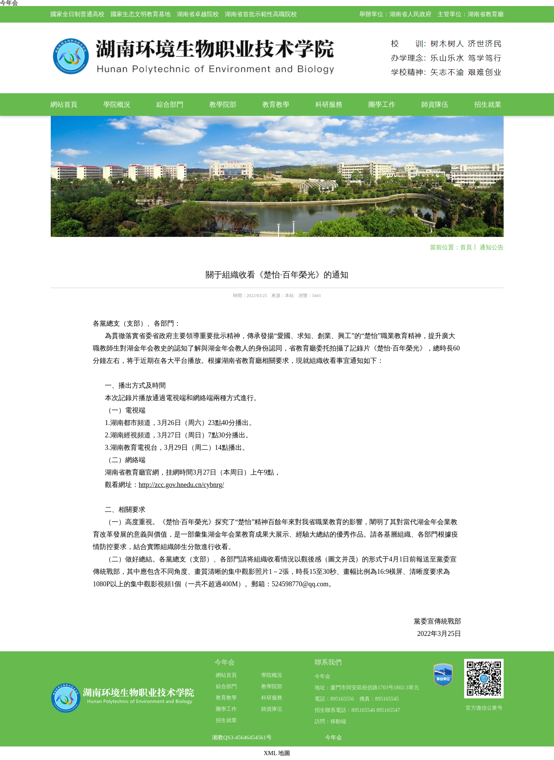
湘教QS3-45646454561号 (242, 737)
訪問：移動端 (330, 721)
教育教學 (275, 104)
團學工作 (381, 104)
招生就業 (487, 104)
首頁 (466, 247)
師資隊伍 (434, 104)
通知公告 (492, 247)
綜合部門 (169, 104)
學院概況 (116, 104)
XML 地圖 (277, 753)
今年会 (333, 737)
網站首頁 (63, 104)
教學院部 (222, 104)
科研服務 (328, 104)
